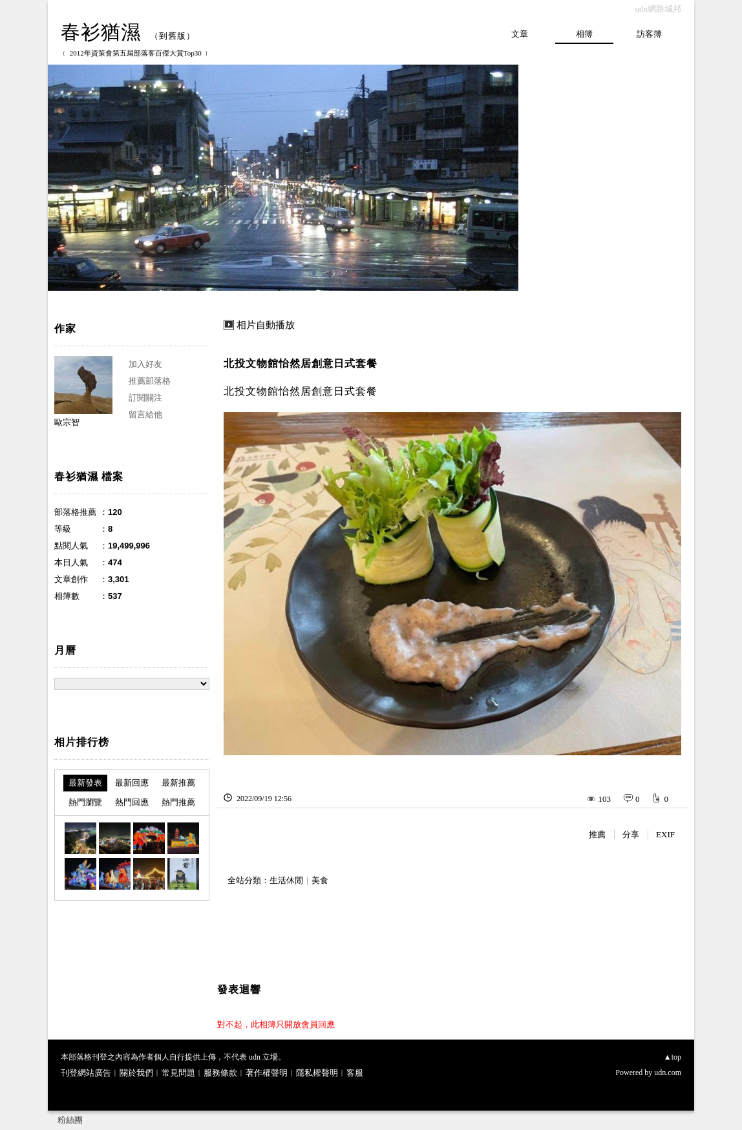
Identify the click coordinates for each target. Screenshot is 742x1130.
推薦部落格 (150, 381)
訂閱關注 (145, 398)
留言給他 (145, 414)
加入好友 (145, 364)
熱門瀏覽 (85, 802)
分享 (630, 834)
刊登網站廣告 (86, 1073)
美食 (320, 880)
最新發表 (85, 783)
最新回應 (132, 783)
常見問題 (178, 1073)
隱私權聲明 (317, 1073)
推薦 (597, 834)
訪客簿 (649, 34)
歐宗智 (67, 422)
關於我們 (136, 1073)
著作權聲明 (267, 1073)
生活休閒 (286, 880)
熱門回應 (132, 802)
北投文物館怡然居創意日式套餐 (300, 363)
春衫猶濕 (101, 32)
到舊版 (172, 36)
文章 (519, 34)
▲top (672, 1057)
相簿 (584, 34)
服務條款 (220, 1073)
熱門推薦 (178, 802)
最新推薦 (178, 783)
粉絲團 (70, 1120)
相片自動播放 (266, 325)
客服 (354, 1073)
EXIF (665, 834)
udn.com (667, 1072)
